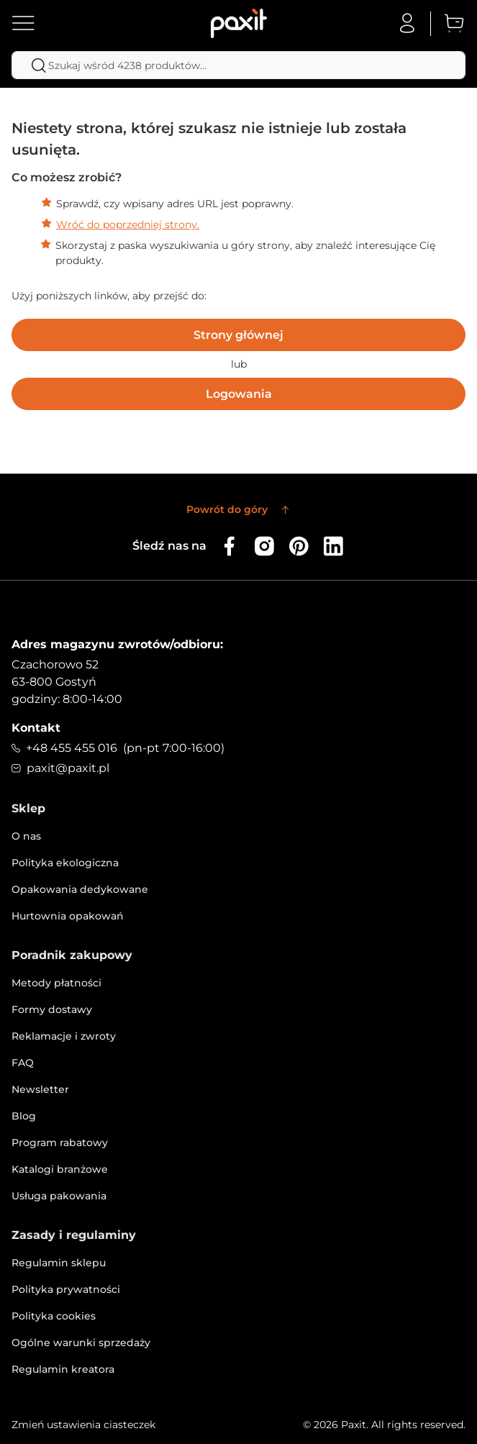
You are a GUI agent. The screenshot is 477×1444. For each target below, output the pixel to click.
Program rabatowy (60, 1142)
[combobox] (238, 65)
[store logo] (239, 23)
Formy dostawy (52, 1009)
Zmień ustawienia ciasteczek (83, 1424)
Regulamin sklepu (59, 1262)
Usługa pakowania (59, 1195)
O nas (26, 836)
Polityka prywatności (66, 1289)
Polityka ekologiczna (65, 862)
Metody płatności (56, 982)
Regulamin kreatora (63, 1369)
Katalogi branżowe (60, 1169)
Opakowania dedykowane (80, 889)
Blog (24, 1115)
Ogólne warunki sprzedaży (81, 1342)
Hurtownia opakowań (68, 915)
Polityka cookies (54, 1315)
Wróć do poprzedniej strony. (127, 224)
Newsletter (40, 1089)
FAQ (23, 1062)
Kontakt (36, 728)
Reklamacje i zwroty (64, 1036)
